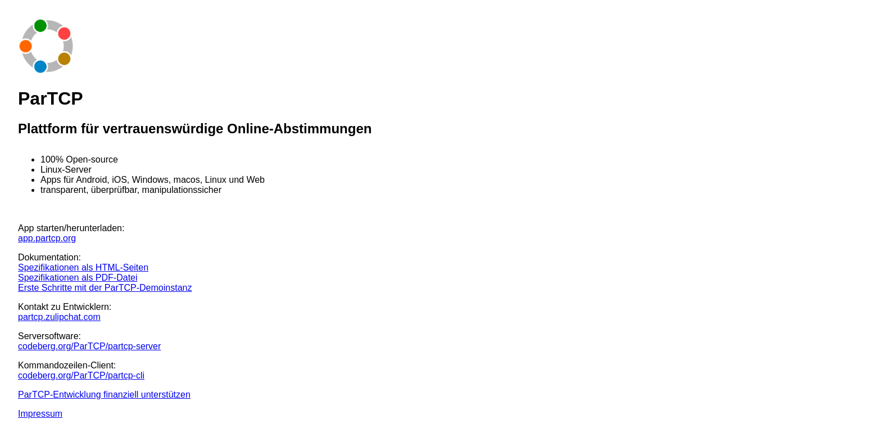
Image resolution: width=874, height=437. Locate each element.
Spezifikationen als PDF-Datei (78, 277)
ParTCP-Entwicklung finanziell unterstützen (104, 394)
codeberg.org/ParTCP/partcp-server (89, 346)
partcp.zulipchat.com (59, 317)
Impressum (40, 413)
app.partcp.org (47, 238)
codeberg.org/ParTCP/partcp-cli (81, 375)
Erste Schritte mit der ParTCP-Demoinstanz (105, 287)
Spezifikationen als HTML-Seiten (83, 267)
